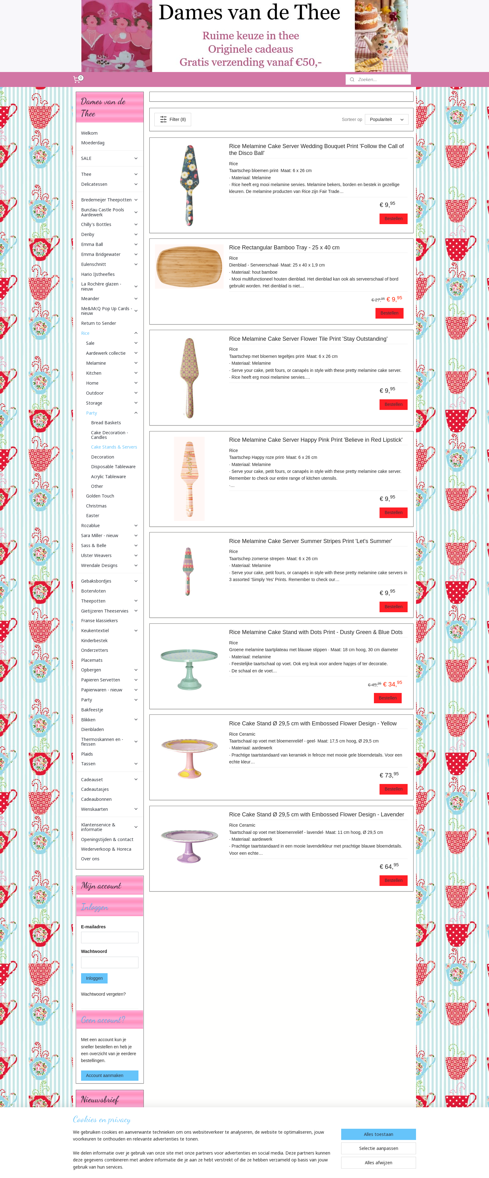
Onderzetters (94, 650)
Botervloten (93, 591)
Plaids (87, 754)
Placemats (92, 660)
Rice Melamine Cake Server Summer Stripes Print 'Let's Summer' (310, 541)
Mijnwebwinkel (310, 1166)
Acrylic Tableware (108, 476)
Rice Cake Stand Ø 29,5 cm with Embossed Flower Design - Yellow (312, 723)
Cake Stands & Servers (114, 447)
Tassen (109, 764)
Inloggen (94, 978)
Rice (109, 333)
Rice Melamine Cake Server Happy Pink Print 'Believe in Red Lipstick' (315, 440)
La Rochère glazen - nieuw (109, 286)
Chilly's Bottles (109, 224)
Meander (109, 298)
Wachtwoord (94, 951)
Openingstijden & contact (107, 839)
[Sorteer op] (386, 119)
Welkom (89, 133)
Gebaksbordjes (109, 581)
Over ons (90, 859)
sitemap (230, 1166)
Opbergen (109, 670)
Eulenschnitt (109, 264)
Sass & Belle (109, 545)
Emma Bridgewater (109, 254)
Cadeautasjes (95, 789)
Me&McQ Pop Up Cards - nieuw (109, 310)
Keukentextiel (109, 630)
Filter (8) (172, 119)
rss (241, 1166)
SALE (109, 158)
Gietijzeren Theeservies (109, 611)
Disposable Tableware (113, 466)
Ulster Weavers (109, 555)
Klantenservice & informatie (109, 827)
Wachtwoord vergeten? (103, 994)
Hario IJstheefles (98, 274)
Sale (112, 343)
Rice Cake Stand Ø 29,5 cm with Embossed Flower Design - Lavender (316, 814)
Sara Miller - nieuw (109, 535)
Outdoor (112, 393)
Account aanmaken (104, 1075)
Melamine (112, 363)
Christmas (96, 506)
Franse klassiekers (99, 620)
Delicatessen (109, 184)
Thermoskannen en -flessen (109, 741)
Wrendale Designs (109, 565)
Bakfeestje (92, 710)
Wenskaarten (109, 809)
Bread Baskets (106, 423)
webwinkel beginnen (261, 1166)
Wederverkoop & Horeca (106, 849)
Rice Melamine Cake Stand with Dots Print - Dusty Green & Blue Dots (315, 632)
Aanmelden (97, 1140)
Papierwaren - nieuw (109, 690)
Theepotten (109, 601)
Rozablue (109, 525)
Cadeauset (109, 779)
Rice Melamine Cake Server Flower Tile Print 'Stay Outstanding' (308, 339)
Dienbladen (92, 729)
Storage (112, 403)
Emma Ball (109, 244)
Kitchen (112, 373)
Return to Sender (98, 323)
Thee (109, 174)
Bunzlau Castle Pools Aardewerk (109, 212)
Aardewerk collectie (112, 353)
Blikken (109, 720)
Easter (92, 515)
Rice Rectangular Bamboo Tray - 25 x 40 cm (284, 247)
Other (97, 486)
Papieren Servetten (109, 680)
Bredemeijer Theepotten (109, 200)
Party (112, 413)
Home (112, 383)
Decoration (102, 457)
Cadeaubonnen (96, 799)
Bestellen (394, 218)
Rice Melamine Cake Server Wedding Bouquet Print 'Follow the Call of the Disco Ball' (316, 149)
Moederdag (92, 143)
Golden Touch (100, 496)
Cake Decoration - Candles (109, 435)
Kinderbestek (94, 640)
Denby (109, 234)
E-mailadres (93, 926)
